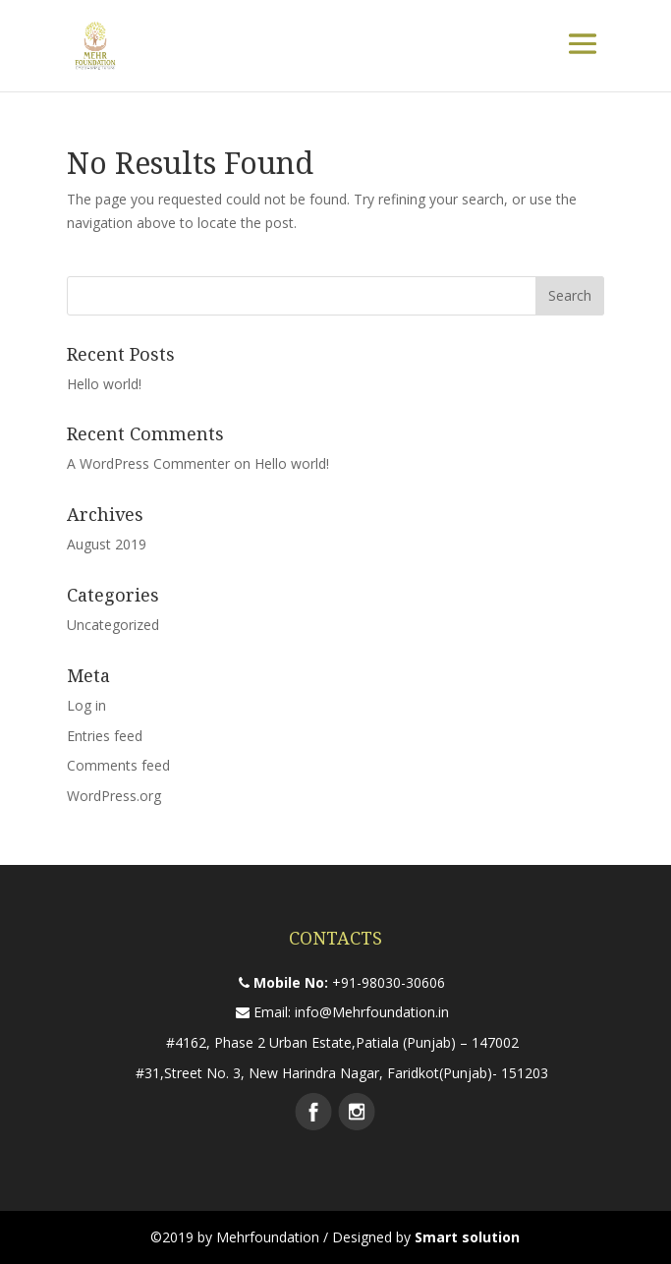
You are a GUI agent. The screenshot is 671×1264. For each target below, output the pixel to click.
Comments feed (118, 765)
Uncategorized (113, 624)
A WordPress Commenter (148, 463)
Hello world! (104, 383)
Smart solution (467, 1237)
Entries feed (104, 735)
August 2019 (106, 544)
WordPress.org (114, 795)
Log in (86, 705)
